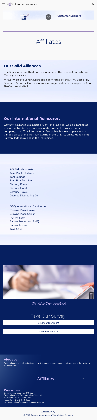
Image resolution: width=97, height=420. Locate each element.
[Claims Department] (48, 323)
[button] (3, 4)
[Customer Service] (48, 331)
